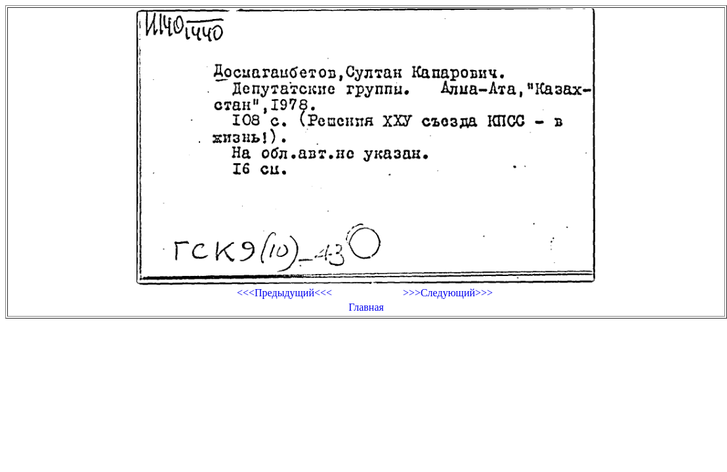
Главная (366, 307)
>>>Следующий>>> (448, 292)
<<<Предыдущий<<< (284, 292)
